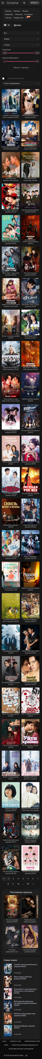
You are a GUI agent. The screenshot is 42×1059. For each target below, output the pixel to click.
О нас (4, 1041)
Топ (27, 17)
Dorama (12, 3)
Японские (18, 14)
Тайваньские (18, 18)
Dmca (6, 1045)
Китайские (29, 14)
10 (18, 884)
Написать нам (15, 1041)
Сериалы (17, 11)
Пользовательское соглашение (21, 1049)
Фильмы (25, 11)
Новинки (8, 11)
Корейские (9, 14)
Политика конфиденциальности (25, 1045)
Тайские (8, 18)
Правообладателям (32, 1041)
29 (28, 884)
